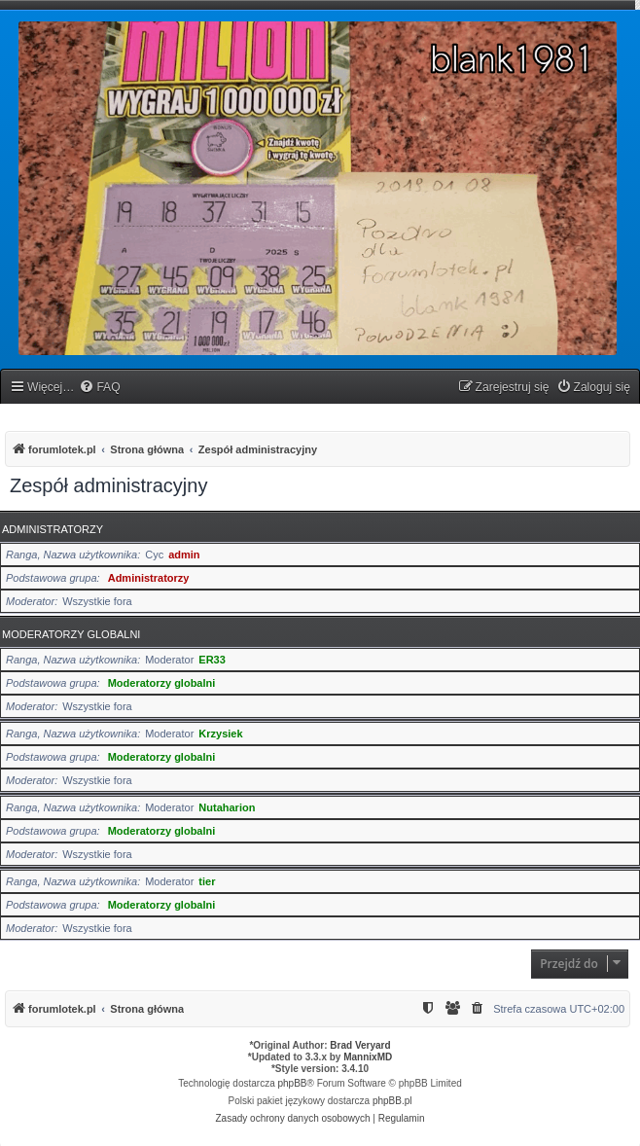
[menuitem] (99, 388)
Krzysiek (220, 733)
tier (206, 881)
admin (183, 554)
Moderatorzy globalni (71, 634)
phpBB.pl (392, 1100)
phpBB (292, 1083)
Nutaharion (226, 807)
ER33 (212, 659)
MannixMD (367, 1057)
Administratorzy (52, 529)
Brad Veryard (360, 1045)
